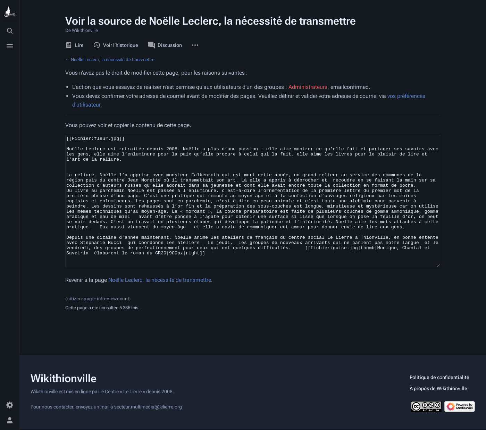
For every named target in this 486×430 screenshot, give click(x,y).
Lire (74, 45)
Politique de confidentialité (439, 378)
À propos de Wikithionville (438, 389)
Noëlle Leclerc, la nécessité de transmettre (112, 59)
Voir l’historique (115, 45)
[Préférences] (10, 405)
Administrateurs (307, 87)
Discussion (165, 45)
